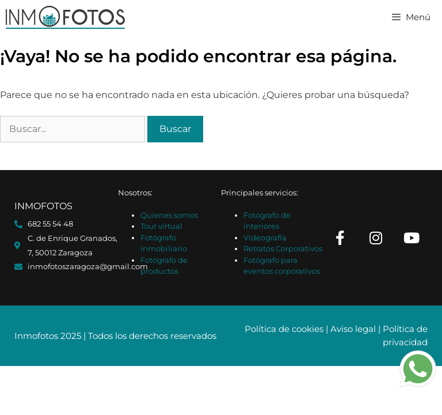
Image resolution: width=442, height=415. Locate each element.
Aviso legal (353, 328)
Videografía (265, 237)
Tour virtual (161, 226)
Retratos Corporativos (282, 248)
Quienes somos (169, 215)
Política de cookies (284, 328)
